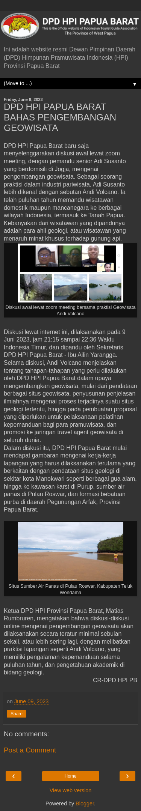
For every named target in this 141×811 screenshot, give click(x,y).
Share (17, 713)
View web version (71, 790)
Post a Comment (30, 750)
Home (70, 776)
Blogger (85, 803)
